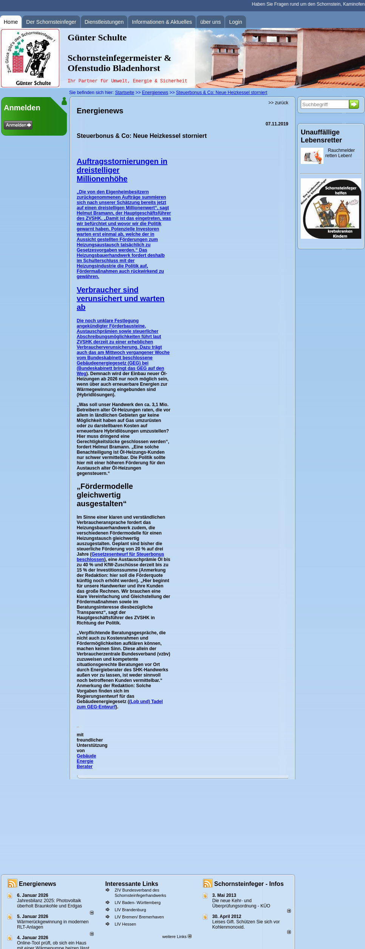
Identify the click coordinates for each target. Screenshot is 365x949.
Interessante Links (131, 884)
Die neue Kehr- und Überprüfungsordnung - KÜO (241, 903)
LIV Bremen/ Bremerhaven (139, 917)
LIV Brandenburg (130, 909)
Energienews (37, 884)
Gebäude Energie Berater (86, 761)
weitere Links (176, 936)
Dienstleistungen (104, 22)
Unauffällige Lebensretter (321, 136)
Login (235, 22)
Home (11, 22)
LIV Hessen (125, 924)
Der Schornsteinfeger (51, 22)
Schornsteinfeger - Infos (249, 884)
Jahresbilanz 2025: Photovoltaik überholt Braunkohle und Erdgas (49, 903)
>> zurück (278, 102)
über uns (210, 22)
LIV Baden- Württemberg (137, 902)
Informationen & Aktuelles (162, 22)
